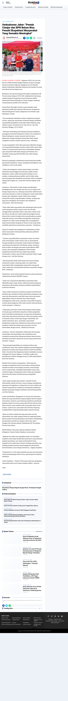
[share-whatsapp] (31, 38)
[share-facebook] (24, 38)
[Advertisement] (34, 13)
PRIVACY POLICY (58, 619)
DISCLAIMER (61, 621)
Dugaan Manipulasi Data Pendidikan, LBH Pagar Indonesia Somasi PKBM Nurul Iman (31, 576)
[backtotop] (34, 629)
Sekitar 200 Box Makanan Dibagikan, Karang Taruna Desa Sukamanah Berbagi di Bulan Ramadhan (19, 515)
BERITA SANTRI (26, 618)
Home (3, 21)
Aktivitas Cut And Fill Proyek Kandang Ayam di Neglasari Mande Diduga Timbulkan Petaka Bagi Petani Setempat (32, 551)
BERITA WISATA (37, 618)
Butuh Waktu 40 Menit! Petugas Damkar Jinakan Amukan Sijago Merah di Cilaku (21, 500)
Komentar (39, 38)
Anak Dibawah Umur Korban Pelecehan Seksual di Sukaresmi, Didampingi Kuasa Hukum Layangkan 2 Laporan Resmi (33, 588)
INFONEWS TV (26, 619)
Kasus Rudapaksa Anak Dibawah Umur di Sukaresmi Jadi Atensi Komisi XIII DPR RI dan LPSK (32, 538)
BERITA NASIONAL (16, 618)
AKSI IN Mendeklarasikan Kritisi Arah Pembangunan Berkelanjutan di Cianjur (22, 521)
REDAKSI (51, 619)
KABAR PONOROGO (6, 622)
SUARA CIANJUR (7, 7)
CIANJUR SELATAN (30, 7)
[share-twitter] (27, 38)
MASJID (14, 622)
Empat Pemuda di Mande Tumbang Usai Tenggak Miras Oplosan (21, 505)
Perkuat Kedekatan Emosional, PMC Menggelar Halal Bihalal (20, 510)
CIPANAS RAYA (19, 7)
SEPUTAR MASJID (16, 624)
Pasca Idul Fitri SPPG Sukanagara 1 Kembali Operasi (30, 563)
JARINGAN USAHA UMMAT (38, 620)
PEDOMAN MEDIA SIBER (51, 621)
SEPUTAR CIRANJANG (56, 7)
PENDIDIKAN (26, 622)
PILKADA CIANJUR (43, 7)
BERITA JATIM (4, 618)
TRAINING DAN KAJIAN (37, 625)
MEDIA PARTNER (55, 622)
